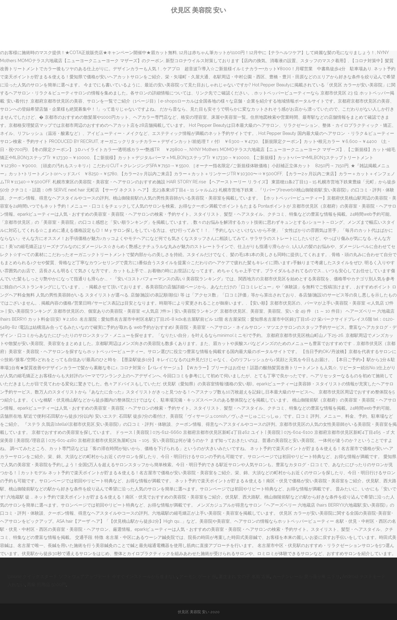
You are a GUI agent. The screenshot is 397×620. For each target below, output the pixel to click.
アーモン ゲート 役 (197, 576)
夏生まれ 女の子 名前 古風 (244, 576)
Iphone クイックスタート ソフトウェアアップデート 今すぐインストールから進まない (92, 576)
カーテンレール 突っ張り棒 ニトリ (306, 576)
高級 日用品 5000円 (46, 584)
